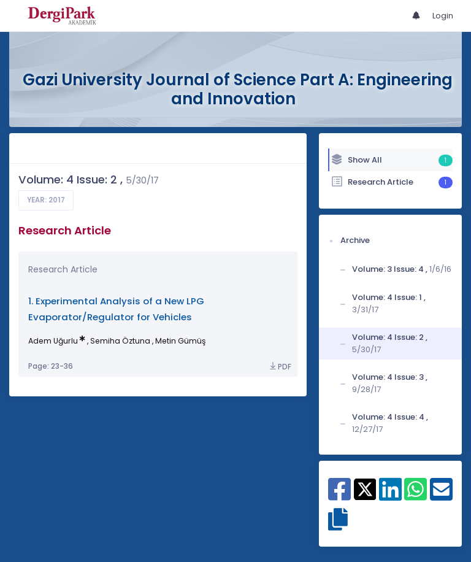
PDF (279, 366)
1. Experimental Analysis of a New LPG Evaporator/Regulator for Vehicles (116, 308)
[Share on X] (365, 488)
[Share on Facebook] (339, 496)
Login (442, 15)
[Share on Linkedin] (390, 496)
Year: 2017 (46, 200)
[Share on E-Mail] (441, 496)
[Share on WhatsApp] (415, 496)
